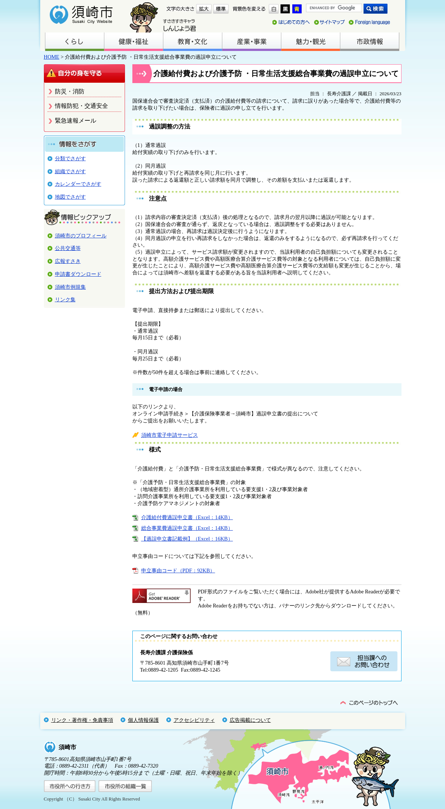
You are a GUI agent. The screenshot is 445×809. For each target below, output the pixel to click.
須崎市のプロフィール (81, 236)
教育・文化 (192, 41)
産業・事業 (251, 41)
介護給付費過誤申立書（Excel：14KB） (187, 517)
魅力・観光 (310, 41)
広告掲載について (250, 720)
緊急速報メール (75, 120)
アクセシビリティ (194, 720)
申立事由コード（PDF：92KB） (178, 570)
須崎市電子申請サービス (169, 435)
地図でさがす (70, 197)
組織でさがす (70, 171)
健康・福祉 (133, 41)
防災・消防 (69, 91)
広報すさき (68, 261)
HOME (51, 57)
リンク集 (65, 299)
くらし (74, 41)
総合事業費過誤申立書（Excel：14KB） (187, 528)
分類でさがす (70, 158)
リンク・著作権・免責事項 (82, 720)
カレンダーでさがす (78, 184)
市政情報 (369, 41)
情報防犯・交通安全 (81, 106)
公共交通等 (68, 248)
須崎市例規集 (70, 287)
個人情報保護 (143, 720)
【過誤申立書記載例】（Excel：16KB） (187, 539)
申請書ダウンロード (78, 274)
